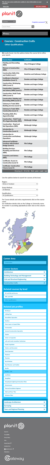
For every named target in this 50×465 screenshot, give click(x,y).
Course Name (7, 60)
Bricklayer (8, 311)
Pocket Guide (7, 443)
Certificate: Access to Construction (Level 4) (10, 162)
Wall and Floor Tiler (10, 392)
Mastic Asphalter (10, 344)
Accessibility (6, 434)
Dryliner (7, 321)
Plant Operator (9, 351)
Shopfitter (8, 378)
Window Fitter (9, 395)
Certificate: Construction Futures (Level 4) (11, 167)
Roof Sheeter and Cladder (12, 365)
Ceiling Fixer (8, 314)
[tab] (25, 272)
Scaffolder (8, 375)
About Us (6, 431)
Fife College (28, 143)
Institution (28, 60)
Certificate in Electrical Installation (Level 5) (10, 79)
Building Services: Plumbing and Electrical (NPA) (11, 151)
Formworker (8, 327)
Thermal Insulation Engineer (13, 388)
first (32, 171)
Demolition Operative (11, 317)
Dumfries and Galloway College (35, 74)
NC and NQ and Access (11, 293)
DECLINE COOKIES (41, 6)
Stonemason (8, 385)
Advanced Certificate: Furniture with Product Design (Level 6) (11, 143)
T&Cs (5, 440)
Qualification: (6, 193)
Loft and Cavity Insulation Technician (15, 341)
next (41, 171)
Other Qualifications (10, 300)
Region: (4, 182)
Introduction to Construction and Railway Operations (12, 136)
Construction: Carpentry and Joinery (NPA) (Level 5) (12, 89)
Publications (6, 452)
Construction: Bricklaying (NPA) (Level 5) (11, 84)
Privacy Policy (7, 437)
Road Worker (8, 361)
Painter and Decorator (11, 348)
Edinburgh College (30, 120)
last (46, 171)
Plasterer (7, 354)
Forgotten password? (38, 22)
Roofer (7, 368)
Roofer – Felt (8, 371)
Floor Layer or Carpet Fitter (12, 324)
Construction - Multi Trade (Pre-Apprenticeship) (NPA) (12, 120)
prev (37, 171)
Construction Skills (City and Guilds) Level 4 (11, 74)
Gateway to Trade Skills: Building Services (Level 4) (12, 105)
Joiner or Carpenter (10, 338)
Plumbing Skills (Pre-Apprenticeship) (10, 115)
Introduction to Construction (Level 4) (10, 130)
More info (6, 6)
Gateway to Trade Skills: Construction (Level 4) (11, 110)
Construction (8, 262)
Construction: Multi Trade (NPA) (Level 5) (12, 94)
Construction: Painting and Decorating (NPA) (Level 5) (12, 100)
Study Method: (7, 188)
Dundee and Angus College (33, 79)
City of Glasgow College (32, 64)
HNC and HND (9, 296)
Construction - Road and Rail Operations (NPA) (11, 125)
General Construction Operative (14, 331)
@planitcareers (9, 449)
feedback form (7, 446)
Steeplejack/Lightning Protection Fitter (16, 382)
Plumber (7, 358)
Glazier (7, 334)
